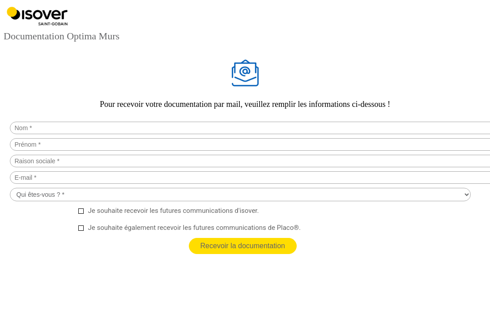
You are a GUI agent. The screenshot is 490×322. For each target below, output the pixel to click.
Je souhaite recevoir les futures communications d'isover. (173, 211)
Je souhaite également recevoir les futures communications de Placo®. (194, 228)
